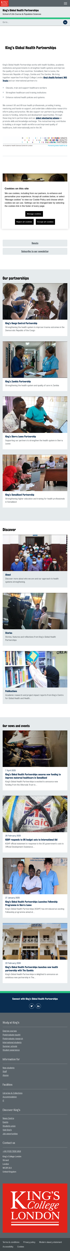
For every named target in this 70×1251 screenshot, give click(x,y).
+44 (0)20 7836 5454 (12, 1151)
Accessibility (8, 1247)
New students (8, 1068)
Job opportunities (10, 1134)
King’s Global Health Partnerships (21, 10)
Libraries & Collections (12, 1093)
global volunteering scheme (47, 118)
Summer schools (10, 1046)
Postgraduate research (13, 1039)
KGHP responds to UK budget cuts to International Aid (31, 839)
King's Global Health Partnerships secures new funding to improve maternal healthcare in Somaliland (33, 776)
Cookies (20, 1247)
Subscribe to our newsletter (35, 251)
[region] (35, 205)
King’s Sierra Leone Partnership (20, 436)
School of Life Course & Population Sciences (22, 14)
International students (12, 1042)
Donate (35, 243)
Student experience (11, 1050)
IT (3, 1101)
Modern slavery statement (50, 1242)
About (8, 574)
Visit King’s (7, 1130)
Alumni (5, 1075)
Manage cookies (34, 214)
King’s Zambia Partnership (18, 381)
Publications (11, 691)
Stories (8, 633)
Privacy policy (29, 1242)
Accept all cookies (45, 222)
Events (5, 1122)
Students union (9, 1126)
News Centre (8, 1118)
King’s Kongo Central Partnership (21, 323)
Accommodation (10, 1097)
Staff (5, 1072)
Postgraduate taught (11, 1035)
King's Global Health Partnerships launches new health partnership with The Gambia (31, 968)
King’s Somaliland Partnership (19, 494)
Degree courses (10, 1031)
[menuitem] (35, 1031)
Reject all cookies (24, 222)
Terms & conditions (11, 1242)
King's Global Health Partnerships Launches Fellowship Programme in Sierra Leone (31, 903)
